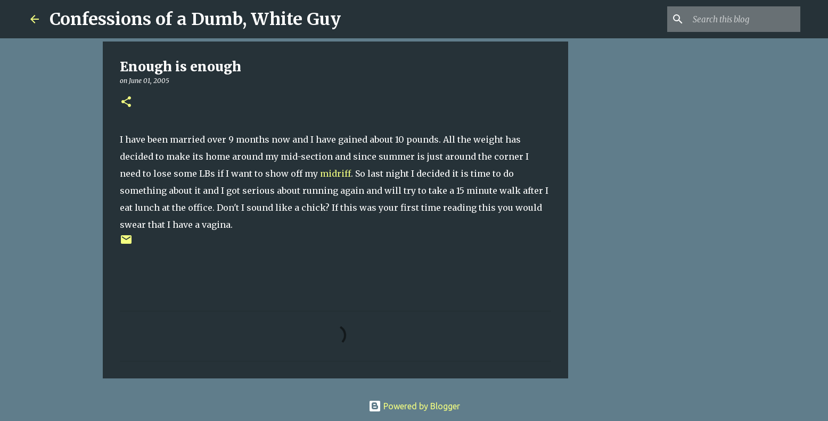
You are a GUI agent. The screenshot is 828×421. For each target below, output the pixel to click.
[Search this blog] (744, 19)
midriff (335, 173)
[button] (126, 102)
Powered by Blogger (414, 406)
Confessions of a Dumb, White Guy (195, 19)
